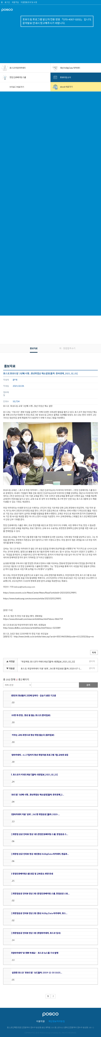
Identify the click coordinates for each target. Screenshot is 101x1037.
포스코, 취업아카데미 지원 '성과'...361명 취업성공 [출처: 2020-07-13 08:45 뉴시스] (52, 668)
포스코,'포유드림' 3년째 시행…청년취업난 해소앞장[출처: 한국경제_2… (33, 794)
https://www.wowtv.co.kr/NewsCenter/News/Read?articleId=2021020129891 (40, 592)
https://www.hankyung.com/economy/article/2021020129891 (32, 598)
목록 (94, 652)
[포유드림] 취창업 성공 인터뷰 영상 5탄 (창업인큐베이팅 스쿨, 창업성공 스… (35, 834)
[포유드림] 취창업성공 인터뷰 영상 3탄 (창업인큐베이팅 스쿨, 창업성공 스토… (36, 893)
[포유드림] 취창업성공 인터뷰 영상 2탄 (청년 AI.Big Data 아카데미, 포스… (35, 913)
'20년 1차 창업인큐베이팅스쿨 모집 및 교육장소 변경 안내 (28, 873)
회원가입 (15, 2)
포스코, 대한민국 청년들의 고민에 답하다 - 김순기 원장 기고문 (29, 695)
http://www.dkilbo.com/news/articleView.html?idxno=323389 (32, 628)
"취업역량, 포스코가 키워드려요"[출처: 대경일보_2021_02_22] (48, 661)
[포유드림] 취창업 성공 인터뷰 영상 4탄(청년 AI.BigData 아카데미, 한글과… (36, 854)
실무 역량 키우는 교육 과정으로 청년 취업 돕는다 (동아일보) (28, 735)
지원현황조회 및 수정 (29, 2)
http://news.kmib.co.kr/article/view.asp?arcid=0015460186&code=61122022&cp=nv (54, 636)
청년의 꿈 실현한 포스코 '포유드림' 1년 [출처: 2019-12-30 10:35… (32, 972)
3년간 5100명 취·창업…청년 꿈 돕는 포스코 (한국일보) (26, 715)
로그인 (7, 2)
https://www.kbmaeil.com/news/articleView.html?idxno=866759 (33, 619)
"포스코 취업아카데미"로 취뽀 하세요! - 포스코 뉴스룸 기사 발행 (30, 953)
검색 (88, 685)
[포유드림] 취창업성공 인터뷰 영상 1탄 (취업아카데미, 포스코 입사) (32, 933)
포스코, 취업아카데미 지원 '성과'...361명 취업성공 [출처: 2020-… (31, 814)
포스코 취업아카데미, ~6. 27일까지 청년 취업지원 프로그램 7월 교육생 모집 (35, 755)
